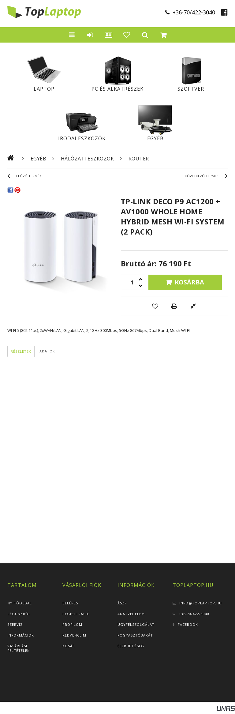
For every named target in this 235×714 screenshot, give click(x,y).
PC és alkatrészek (117, 88)
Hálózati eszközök (87, 158)
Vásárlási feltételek (18, 648)
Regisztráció (76, 613)
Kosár (68, 646)
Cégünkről (19, 613)
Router (139, 158)
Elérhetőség (131, 646)
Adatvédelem (131, 613)
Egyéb (155, 138)
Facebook (188, 624)
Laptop (44, 88)
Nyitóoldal (19, 603)
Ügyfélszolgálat (136, 624)
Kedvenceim (74, 635)
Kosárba (189, 282)
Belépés (70, 603)
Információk (20, 635)
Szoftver (190, 88)
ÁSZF (122, 603)
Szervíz (15, 624)
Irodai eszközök (82, 138)
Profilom (72, 624)
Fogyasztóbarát (135, 635)
